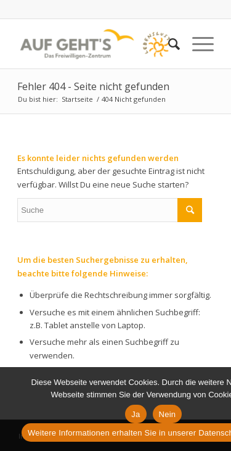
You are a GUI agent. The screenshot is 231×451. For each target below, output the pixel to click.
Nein (167, 414)
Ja (135, 414)
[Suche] (168, 43)
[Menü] (197, 43)
